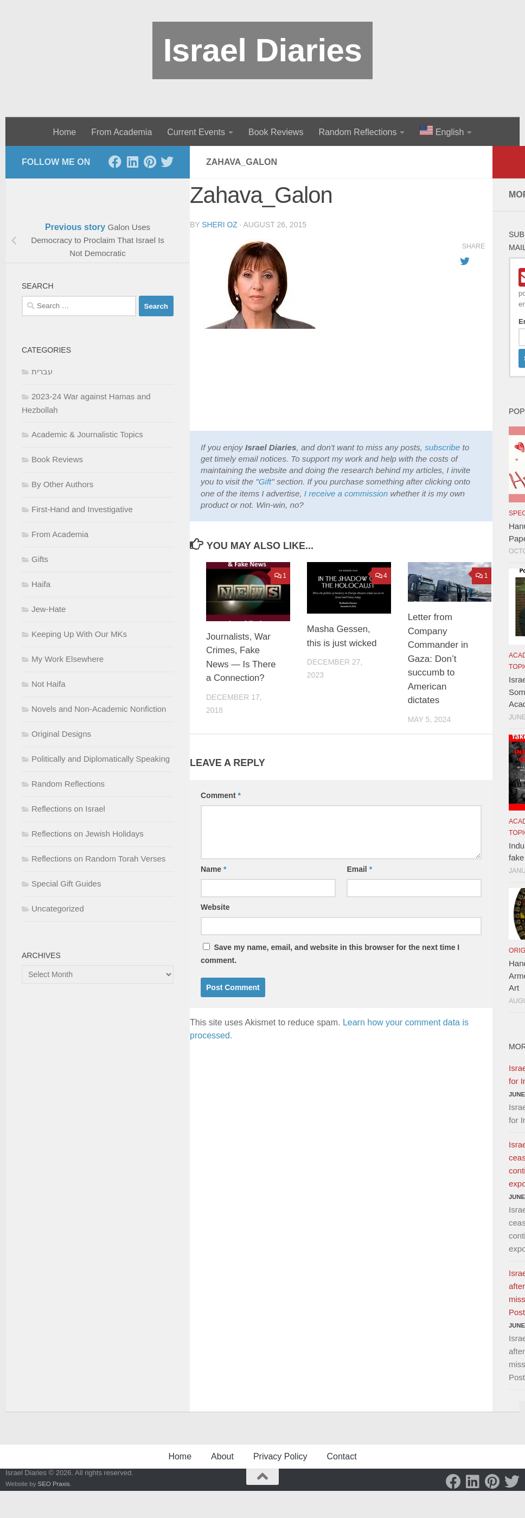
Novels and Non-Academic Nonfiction (98, 708)
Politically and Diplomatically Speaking (100, 758)
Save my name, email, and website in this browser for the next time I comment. (330, 954)
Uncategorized (57, 908)
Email (359, 869)
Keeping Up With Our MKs (79, 634)
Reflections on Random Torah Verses (98, 858)
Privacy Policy (280, 1456)
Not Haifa (48, 683)
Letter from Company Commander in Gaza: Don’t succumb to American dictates (438, 658)
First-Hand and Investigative (82, 509)
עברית (42, 371)
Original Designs (61, 733)
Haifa (40, 584)
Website (215, 907)
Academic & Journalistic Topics (87, 434)
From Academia (121, 132)
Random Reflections (357, 132)
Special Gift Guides (66, 883)
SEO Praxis (54, 1484)
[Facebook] (114, 161)
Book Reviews (275, 132)
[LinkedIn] (132, 161)
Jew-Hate (48, 609)
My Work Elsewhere (67, 659)
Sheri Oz (220, 224)
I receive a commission (346, 493)
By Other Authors (62, 484)
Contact (341, 1456)
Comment (221, 795)
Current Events (196, 132)
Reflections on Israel (68, 808)
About (222, 1456)
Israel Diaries (262, 50)
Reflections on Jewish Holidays (87, 833)
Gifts (39, 559)
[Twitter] (167, 161)
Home (64, 132)
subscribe (442, 447)
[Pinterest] (149, 161)
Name (213, 869)
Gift (265, 481)
